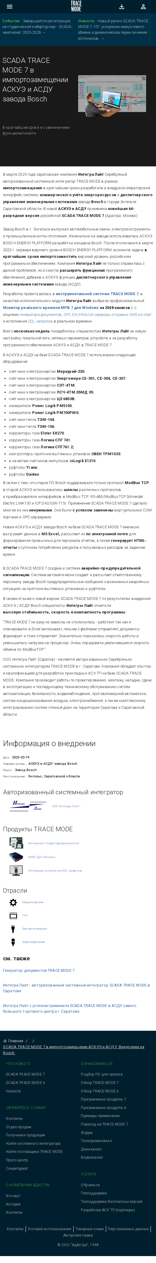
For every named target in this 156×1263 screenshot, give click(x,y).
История (13, 1204)
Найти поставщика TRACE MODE (34, 1152)
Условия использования (49, 1229)
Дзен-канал (91, 1149)
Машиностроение (33, 902)
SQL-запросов (40, 321)
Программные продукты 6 (103, 1108)
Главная (13, 1041)
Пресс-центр (17, 1160)
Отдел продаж (18, 1127)
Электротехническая (34, 928)
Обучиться (90, 1185)
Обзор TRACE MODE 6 (100, 1091)
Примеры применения (100, 1116)
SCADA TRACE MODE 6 (25, 1083)
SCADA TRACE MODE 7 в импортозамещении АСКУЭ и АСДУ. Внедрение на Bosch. (73, 1050)
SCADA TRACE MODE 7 (25, 1074)
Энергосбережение (33, 941)
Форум (87, 1133)
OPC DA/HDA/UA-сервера (87, 314)
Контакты (14, 1118)
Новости (13, 1091)
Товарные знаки (89, 1229)
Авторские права (78, 1235)
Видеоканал (92, 1157)
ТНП (25, 915)
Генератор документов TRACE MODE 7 (39, 970)
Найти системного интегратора (33, 1143)
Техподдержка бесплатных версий (111, 1202)
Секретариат (17, 1168)
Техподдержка (94, 1193)
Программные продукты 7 (103, 1099)
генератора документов (41, 314)
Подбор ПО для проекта (102, 1074)
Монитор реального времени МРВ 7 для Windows (51, 307)
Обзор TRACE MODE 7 (100, 1083)
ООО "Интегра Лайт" (66, 806)
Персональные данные (128, 1229)
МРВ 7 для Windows (42, 857)
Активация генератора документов (53, 843)
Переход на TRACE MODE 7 (104, 1124)
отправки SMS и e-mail (131, 314)
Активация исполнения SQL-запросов (55, 870)
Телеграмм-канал (96, 1141)
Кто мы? (13, 1196)
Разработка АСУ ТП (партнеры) (108, 1210)
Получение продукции (25, 1135)
